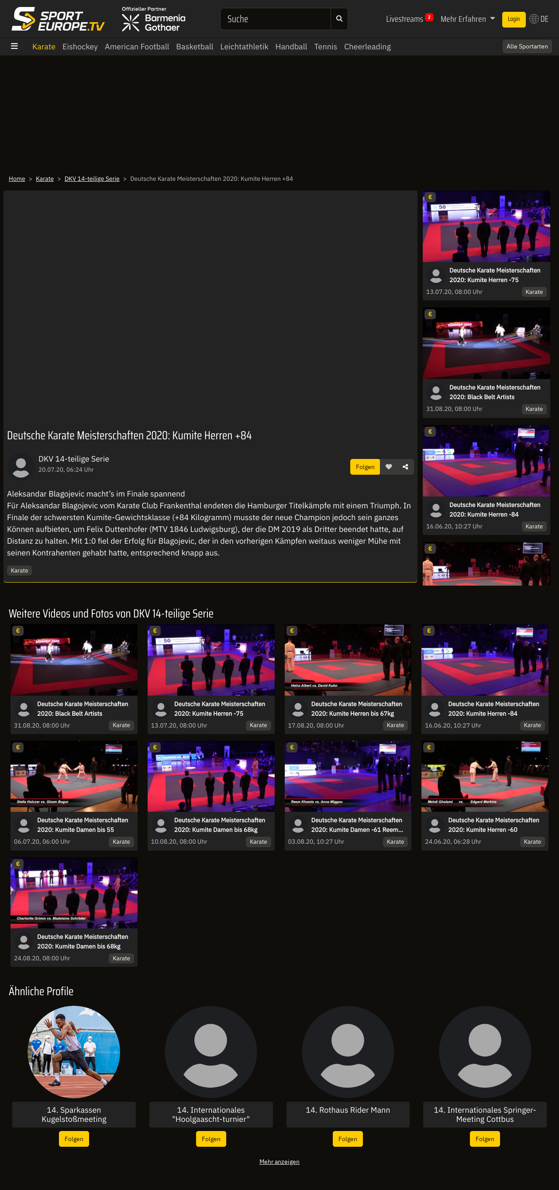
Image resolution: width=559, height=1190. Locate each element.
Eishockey (80, 46)
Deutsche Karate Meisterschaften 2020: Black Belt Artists (495, 392)
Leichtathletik (245, 46)
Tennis (325, 46)
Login (514, 19)
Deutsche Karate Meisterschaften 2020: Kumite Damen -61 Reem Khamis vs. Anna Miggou (357, 825)
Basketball (194, 46)
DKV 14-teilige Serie (92, 179)
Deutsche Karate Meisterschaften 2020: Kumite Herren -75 (495, 275)
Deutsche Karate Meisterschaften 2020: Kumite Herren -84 (495, 509)
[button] (388, 467)
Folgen (365, 466)
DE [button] (539, 19)
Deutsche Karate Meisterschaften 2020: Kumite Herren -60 (493, 825)
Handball (291, 46)
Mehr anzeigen (279, 1161)
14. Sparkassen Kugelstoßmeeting (73, 1114)
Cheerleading (367, 46)
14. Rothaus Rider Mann (348, 1110)
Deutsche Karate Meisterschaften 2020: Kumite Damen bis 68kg (220, 825)
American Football (137, 46)
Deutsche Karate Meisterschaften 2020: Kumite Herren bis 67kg (357, 708)
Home (17, 179)
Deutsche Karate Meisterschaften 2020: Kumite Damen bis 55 (82, 825)
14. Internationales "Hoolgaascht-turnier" (211, 1114)
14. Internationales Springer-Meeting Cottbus (485, 1114)
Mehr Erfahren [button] (464, 19)
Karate (43, 46)
